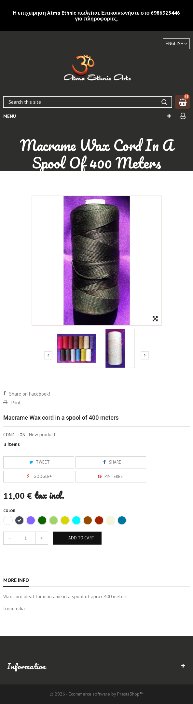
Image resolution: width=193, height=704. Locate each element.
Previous (48, 355)
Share (111, 462)
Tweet (39, 462)
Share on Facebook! (29, 394)
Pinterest (111, 476)
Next (144, 355)
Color (10, 510)
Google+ (38, 476)
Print (16, 402)
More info (16, 580)
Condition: (14, 435)
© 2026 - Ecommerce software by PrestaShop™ (96, 694)
